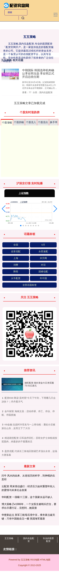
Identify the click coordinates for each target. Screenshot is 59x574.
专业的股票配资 (48, 539)
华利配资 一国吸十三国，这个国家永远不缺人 (27, 497)
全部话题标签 (29, 285)
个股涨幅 (7, 122)
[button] (4, 208)
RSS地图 (34, 559)
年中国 (43, 278)
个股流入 (31, 122)
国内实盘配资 (28, 539)
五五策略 (9, 538)
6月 (43, 244)
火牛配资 (15, 278)
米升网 (43, 258)
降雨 (15, 271)
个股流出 (43, 122)
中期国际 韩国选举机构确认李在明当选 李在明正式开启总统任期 (38, 73)
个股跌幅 (19, 122)
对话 (43, 264)
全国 (15, 244)
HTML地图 (45, 559)
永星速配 (43, 251)
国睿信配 (43, 271)
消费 (15, 264)
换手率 (53, 122)
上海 (15, 258)
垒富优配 (15, 251)
